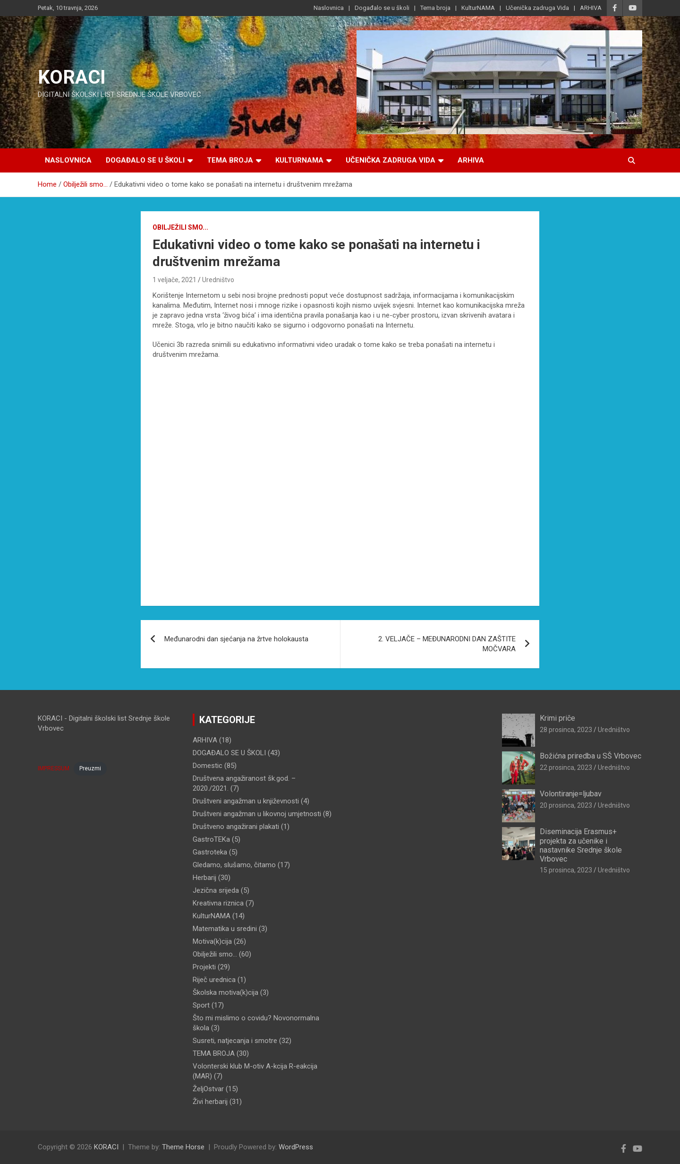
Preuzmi (90, 768)
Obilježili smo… (215, 954)
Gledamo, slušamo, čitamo (234, 865)
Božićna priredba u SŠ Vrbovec (590, 755)
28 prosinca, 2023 (566, 729)
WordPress (296, 1147)
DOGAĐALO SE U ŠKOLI (229, 753)
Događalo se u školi (382, 7)
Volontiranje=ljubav (571, 793)
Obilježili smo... (180, 227)
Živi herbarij (210, 1101)
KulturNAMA (478, 7)
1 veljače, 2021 (174, 280)
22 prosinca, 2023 (566, 767)
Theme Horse (183, 1147)
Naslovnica (329, 7)
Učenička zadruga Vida (537, 7)
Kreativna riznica (218, 903)
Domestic (207, 765)
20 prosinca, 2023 (566, 805)
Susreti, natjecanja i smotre (235, 1040)
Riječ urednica (214, 979)
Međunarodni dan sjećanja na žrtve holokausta (236, 639)
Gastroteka (210, 852)
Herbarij (204, 877)
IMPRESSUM (53, 768)
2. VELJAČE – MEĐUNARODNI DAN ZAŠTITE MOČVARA (447, 644)
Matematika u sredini (225, 928)
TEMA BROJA (214, 1053)
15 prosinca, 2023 (566, 870)
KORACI (72, 77)
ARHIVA (591, 7)
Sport (201, 1005)
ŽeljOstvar (208, 1089)
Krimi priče (557, 718)
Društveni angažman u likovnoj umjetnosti (257, 814)
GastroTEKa (211, 839)
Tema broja (435, 7)
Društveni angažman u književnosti (246, 801)
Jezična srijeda (216, 890)
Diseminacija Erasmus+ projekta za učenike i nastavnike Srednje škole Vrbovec (581, 845)
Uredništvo (218, 280)
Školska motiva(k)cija (225, 992)
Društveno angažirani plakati (236, 826)
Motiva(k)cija (212, 941)
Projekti (204, 967)
